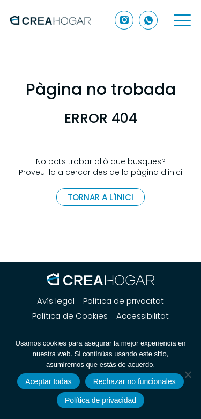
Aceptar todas (48, 381)
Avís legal (56, 301)
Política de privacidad (100, 400)
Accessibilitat (142, 316)
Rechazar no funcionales (134, 381)
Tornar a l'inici (100, 197)
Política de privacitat (123, 301)
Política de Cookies (70, 316)
